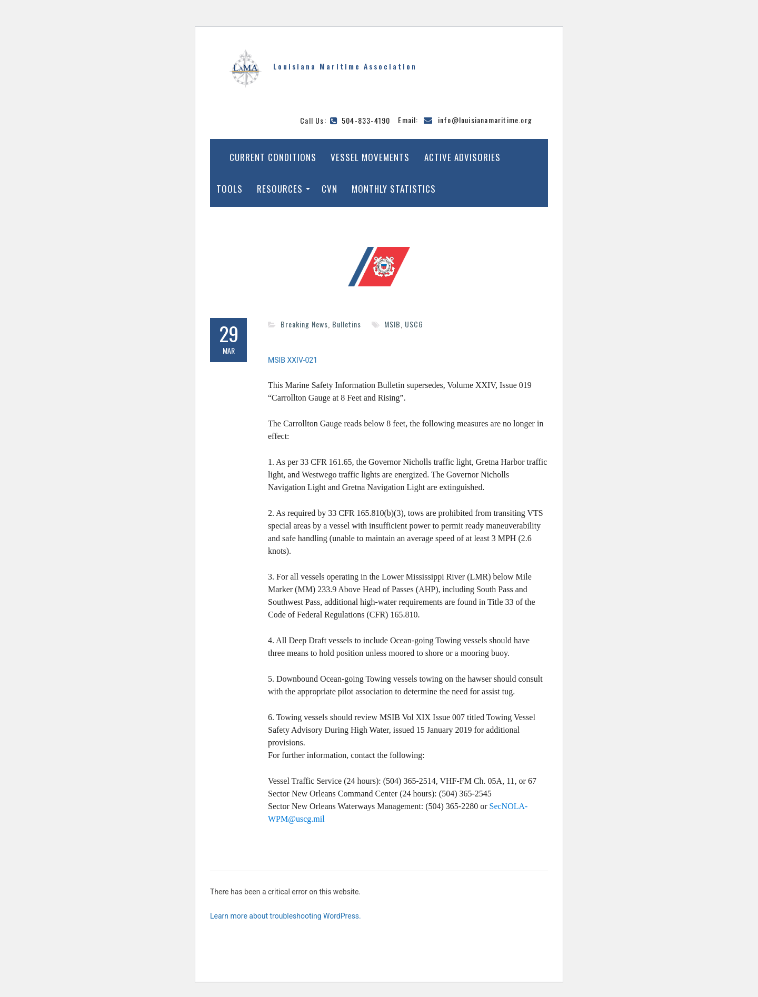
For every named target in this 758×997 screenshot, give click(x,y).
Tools (229, 188)
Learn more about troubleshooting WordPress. (285, 916)
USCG (414, 324)
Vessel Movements (370, 157)
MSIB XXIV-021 (292, 360)
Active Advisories (462, 157)
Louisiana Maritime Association (345, 66)
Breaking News (304, 324)
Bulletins (346, 324)
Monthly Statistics (394, 188)
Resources (280, 188)
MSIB (392, 324)
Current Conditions (273, 157)
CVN (329, 188)
